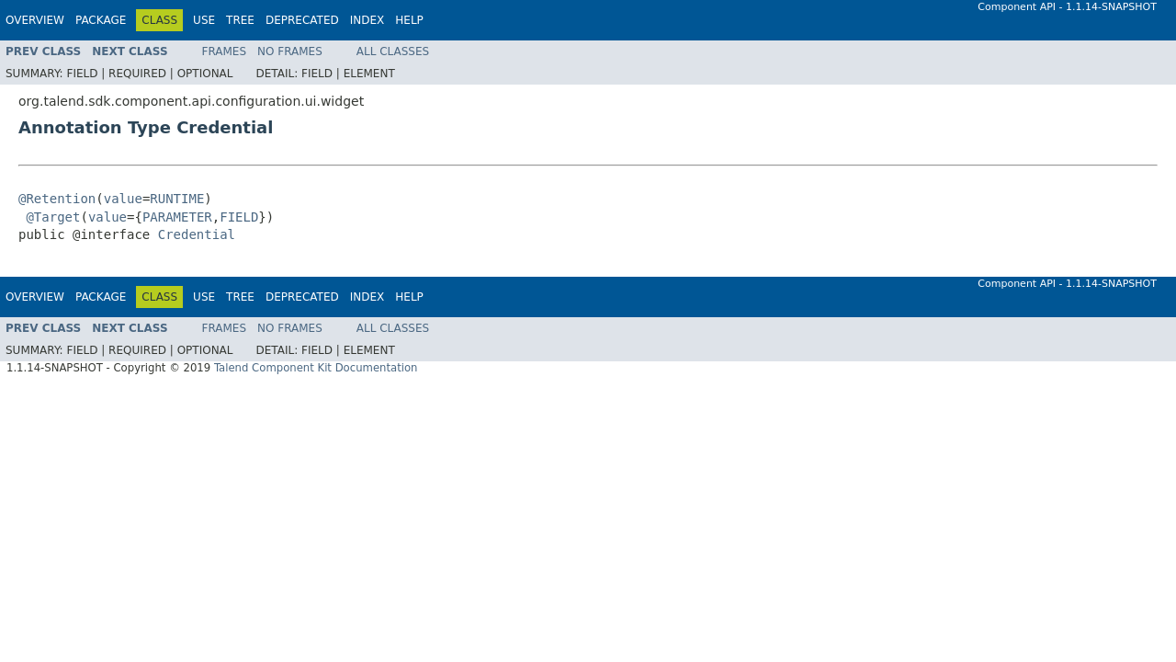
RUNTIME (177, 198)
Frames (224, 51)
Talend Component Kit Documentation (316, 367)
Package (100, 20)
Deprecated (302, 20)
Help (409, 20)
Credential (196, 234)
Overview (35, 20)
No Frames (289, 51)
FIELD (239, 217)
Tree (240, 20)
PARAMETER (177, 217)
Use (204, 20)
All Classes (392, 51)
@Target (53, 217)
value (123, 198)
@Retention (57, 198)
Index (367, 20)
